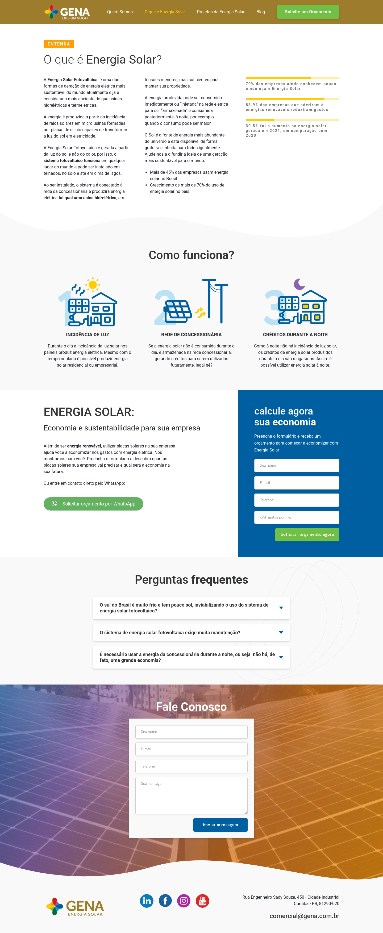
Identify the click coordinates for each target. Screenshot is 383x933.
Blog (260, 11)
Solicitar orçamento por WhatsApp (93, 503)
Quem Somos (120, 11)
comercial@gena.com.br (304, 916)
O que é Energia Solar (165, 11)
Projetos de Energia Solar (221, 11)
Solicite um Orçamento (308, 11)
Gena (67, 12)
